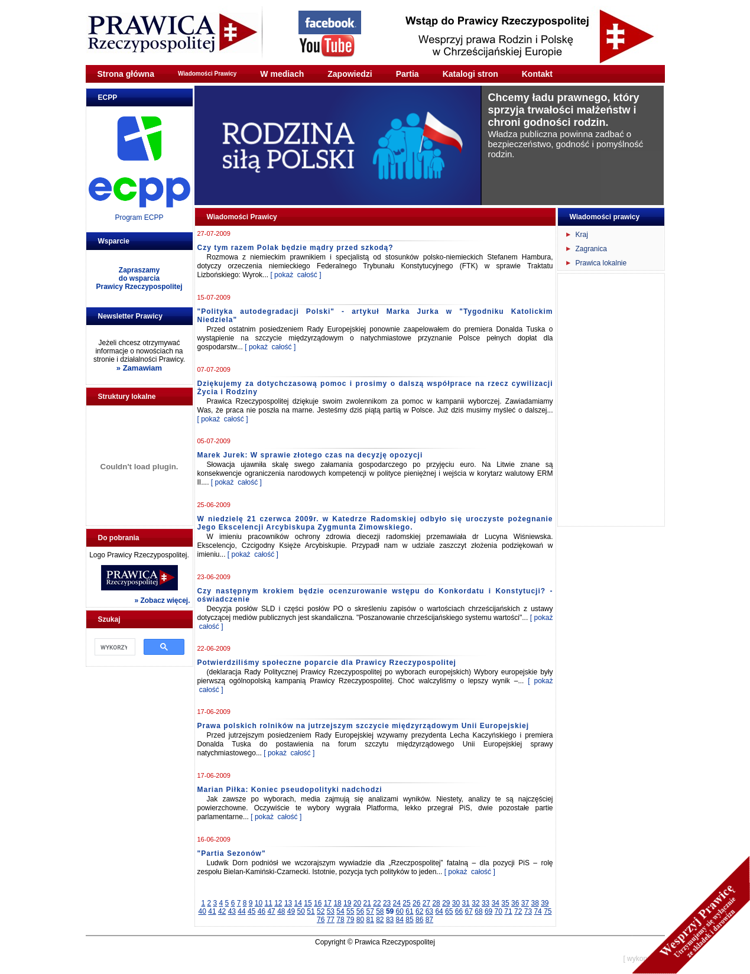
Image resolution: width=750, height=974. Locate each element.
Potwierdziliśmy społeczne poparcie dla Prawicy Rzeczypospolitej (326, 662)
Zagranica (591, 249)
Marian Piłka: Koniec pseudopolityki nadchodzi (289, 789)
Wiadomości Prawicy (207, 73)
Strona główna (126, 74)
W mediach (282, 74)
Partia (407, 74)
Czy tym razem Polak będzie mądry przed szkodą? (295, 248)
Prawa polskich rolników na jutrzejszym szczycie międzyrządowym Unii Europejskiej (363, 726)
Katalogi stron (470, 74)
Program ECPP (139, 217)
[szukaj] (113, 647)
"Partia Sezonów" (231, 853)
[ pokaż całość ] (295, 275)
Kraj (582, 234)
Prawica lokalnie (601, 263)
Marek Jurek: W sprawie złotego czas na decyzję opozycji (310, 455)
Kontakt (537, 74)
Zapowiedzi (349, 74)
